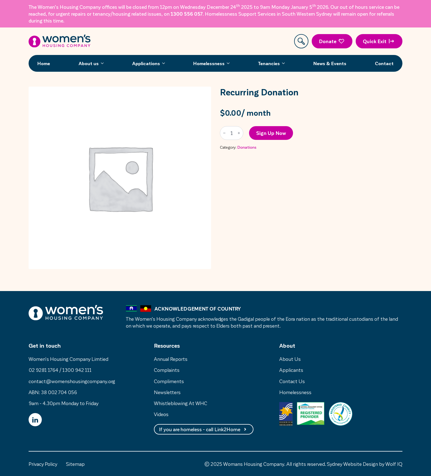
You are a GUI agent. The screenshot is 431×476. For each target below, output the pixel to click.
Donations (246, 147)
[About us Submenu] (104, 63)
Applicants (291, 370)
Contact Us (292, 381)
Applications (146, 63)
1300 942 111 (77, 370)
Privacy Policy (43, 464)
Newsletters (167, 392)
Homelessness (209, 63)
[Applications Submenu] (165, 63)
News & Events (329, 63)
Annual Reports (170, 359)
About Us (290, 359)
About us (89, 63)
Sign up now (271, 133)
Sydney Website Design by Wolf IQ (364, 464)
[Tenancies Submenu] (285, 63)
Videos (161, 414)
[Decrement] (224, 133)
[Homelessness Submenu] (230, 63)
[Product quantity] (231, 133)
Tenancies (269, 63)
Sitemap (75, 464)
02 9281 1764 (43, 370)
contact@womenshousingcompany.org (72, 381)
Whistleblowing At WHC (180, 403)
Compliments (169, 381)
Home (43, 63)
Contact (384, 63)
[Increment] (239, 133)
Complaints (166, 370)
